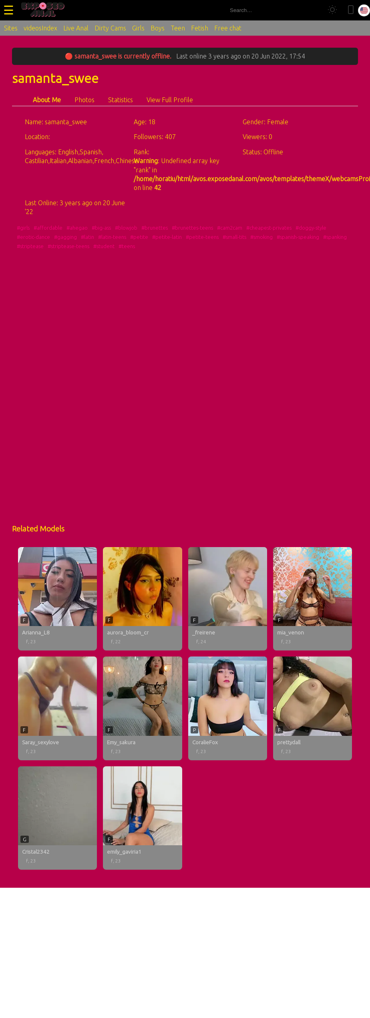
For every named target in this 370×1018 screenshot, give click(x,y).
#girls (23, 227)
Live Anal (75, 28)
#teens (127, 246)
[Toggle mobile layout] (351, 10)
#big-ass (101, 227)
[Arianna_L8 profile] (57, 598)
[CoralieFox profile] (227, 708)
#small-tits (234, 237)
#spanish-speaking (298, 237)
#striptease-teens (68, 246)
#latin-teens (112, 237)
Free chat (227, 28)
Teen (178, 28)
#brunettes (154, 227)
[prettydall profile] (312, 708)
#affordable (48, 227)
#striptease (30, 246)
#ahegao (77, 227)
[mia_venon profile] (312, 598)
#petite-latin (167, 237)
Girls (138, 28)
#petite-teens (202, 237)
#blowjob (126, 227)
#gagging (65, 237)
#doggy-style (311, 227)
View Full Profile (170, 99)
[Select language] (364, 10)
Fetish (199, 28)
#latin (87, 237)
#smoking (261, 237)
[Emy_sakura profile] (142, 708)
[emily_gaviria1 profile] (142, 818)
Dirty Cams (110, 28)
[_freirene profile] (227, 598)
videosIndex (40, 28)
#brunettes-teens (192, 227)
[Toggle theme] (332, 10)
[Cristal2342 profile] (57, 818)
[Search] (313, 10)
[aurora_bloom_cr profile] (142, 598)
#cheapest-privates (269, 227)
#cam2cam (229, 227)
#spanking (335, 237)
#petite (139, 237)
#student (104, 246)
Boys (158, 28)
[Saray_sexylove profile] (57, 708)
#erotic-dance (33, 237)
